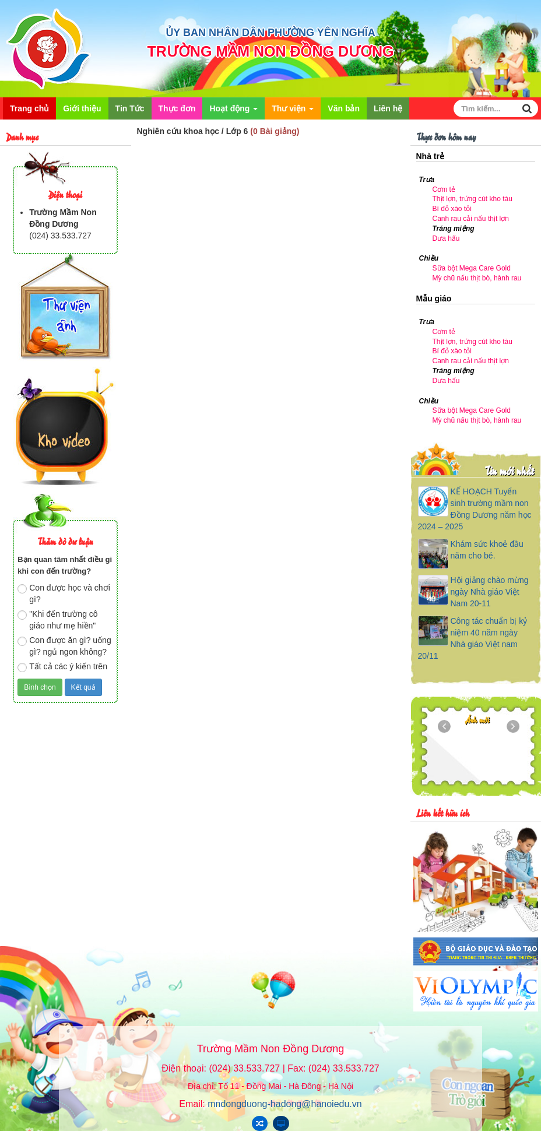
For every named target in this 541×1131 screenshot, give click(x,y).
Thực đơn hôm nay (446, 136)
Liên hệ (388, 108)
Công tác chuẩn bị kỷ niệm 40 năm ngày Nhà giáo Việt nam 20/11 (473, 638)
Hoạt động (233, 112)
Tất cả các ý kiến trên (62, 667)
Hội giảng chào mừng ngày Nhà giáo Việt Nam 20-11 (490, 591)
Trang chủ (29, 108)
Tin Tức (130, 108)
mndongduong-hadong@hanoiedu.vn (284, 1104)
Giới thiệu (82, 108)
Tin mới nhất (509, 470)
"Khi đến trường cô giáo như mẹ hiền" (57, 619)
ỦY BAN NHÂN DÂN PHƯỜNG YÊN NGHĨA (270, 32)
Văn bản (344, 108)
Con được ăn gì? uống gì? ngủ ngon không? (64, 645)
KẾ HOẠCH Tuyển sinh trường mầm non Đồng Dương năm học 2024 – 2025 (475, 509)
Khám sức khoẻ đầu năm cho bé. (487, 549)
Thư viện (293, 112)
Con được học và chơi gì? (63, 593)
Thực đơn (177, 108)
